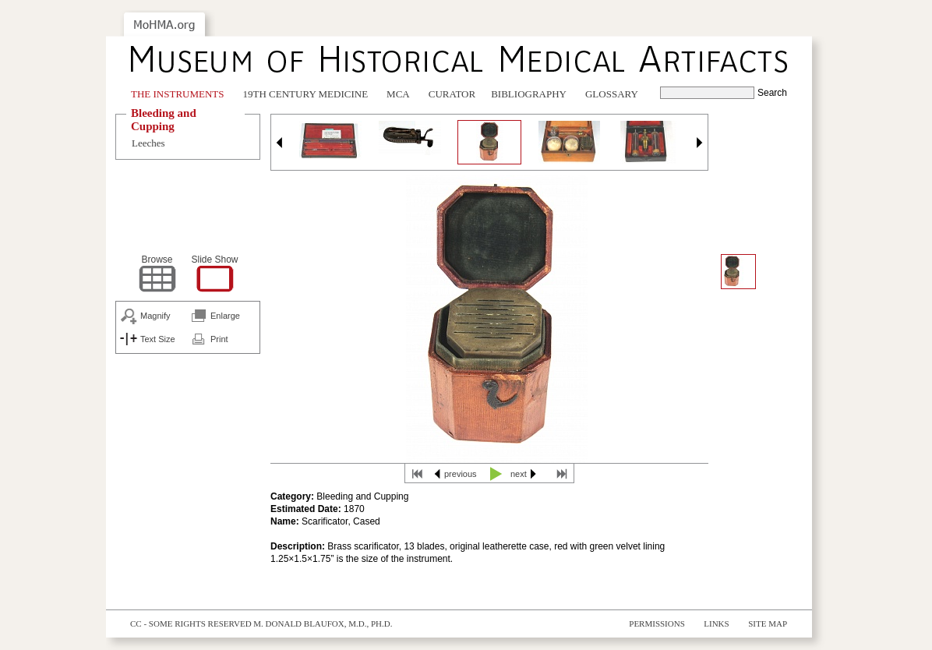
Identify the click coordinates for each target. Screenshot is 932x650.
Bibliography (529, 94)
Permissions (657, 623)
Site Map (767, 623)
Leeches (148, 143)
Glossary (611, 94)
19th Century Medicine (306, 94)
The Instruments (177, 94)
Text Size (157, 339)
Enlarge (225, 315)
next (518, 474)
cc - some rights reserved (191, 623)
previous (460, 474)
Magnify (155, 315)
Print (219, 339)
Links (716, 623)
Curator (452, 94)
